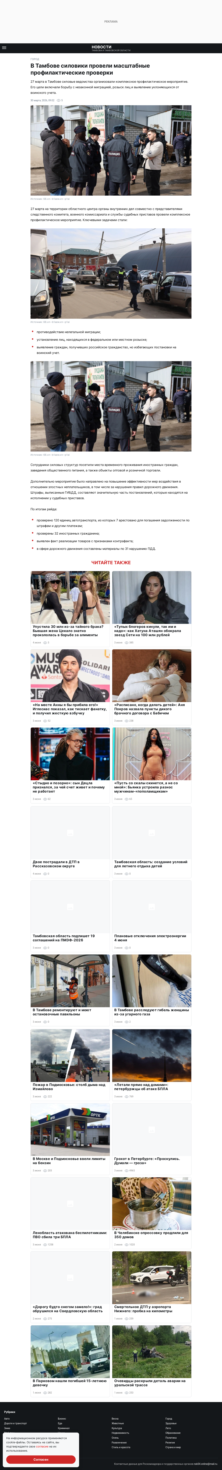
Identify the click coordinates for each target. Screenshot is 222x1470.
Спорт (61, 1447)
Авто (7, 1418)
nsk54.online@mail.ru (205, 1464)
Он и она (63, 1437)
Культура (117, 1428)
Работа (62, 1442)
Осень (115, 1437)
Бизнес (62, 1418)
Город (35, 59)
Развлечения (119, 1442)
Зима (7, 1428)
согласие (42, 1446)
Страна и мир (173, 1447)
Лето (168, 1428)
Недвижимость (120, 1433)
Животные (118, 1423)
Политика (171, 1437)
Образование (173, 1433)
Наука (61, 1433)
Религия (170, 1442)
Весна (115, 1418)
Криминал (64, 1428)
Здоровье (171, 1423)
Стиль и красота (121, 1447)
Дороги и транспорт (15, 1423)
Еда (60, 1423)
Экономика (64, 1452)
